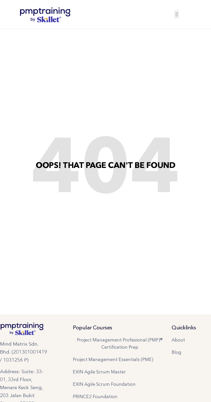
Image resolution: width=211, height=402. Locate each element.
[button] (176, 14)
